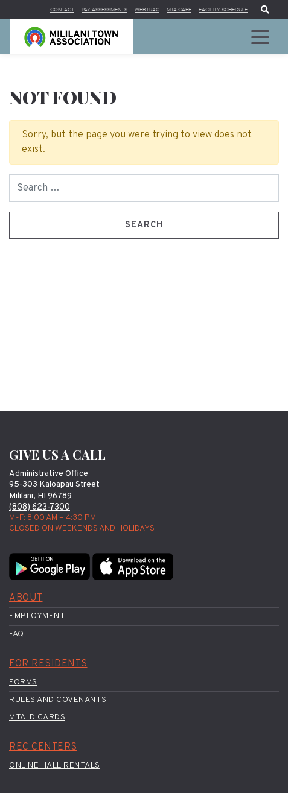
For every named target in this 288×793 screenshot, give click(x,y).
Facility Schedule (219, 9)
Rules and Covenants (58, 700)
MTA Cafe (170, 9)
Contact (40, 9)
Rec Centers (43, 748)
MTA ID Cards (37, 718)
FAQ (16, 634)
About (26, 598)
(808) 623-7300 (39, 507)
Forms (23, 682)
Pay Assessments (87, 9)
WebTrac (135, 9)
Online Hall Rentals (54, 765)
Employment (37, 616)
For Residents (48, 664)
